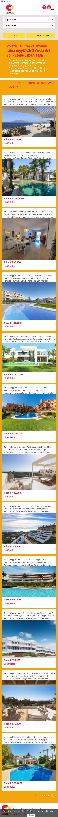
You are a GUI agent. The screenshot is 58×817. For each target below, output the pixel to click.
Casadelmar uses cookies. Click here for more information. (29, 811)
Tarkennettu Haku (40, 35)
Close (31, 815)
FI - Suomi (6, 1)
